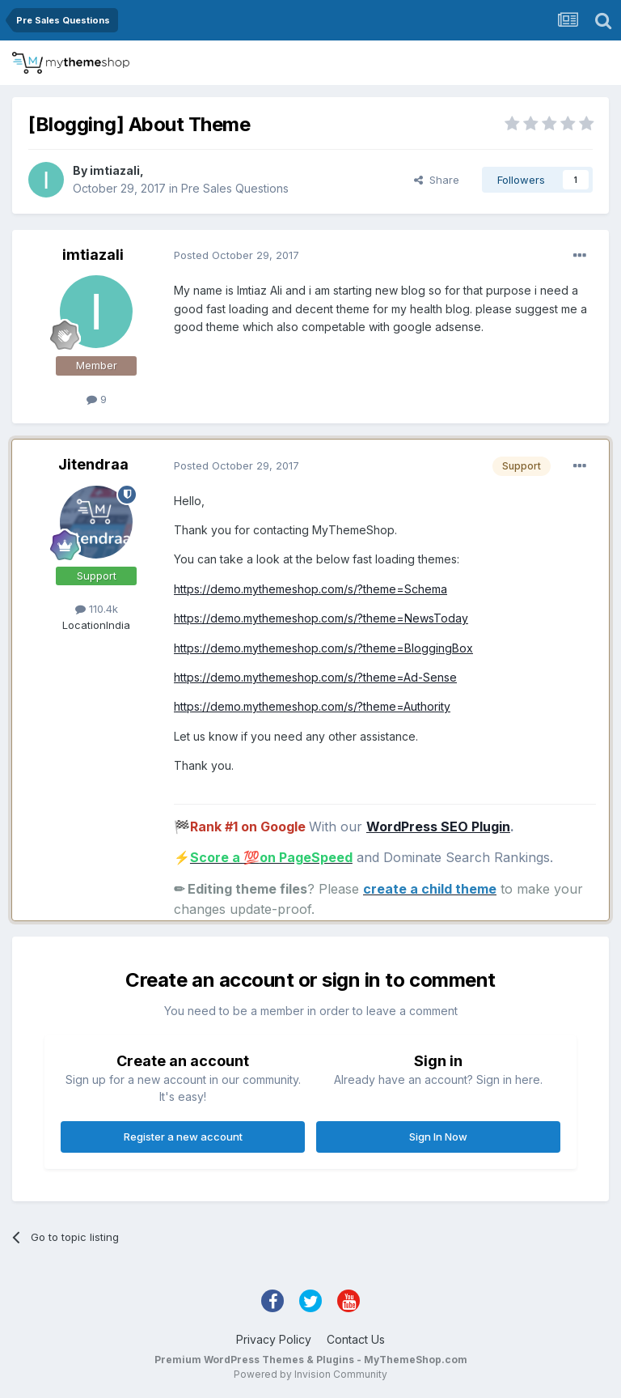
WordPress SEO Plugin (438, 826)
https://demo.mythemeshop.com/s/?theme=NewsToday (321, 618)
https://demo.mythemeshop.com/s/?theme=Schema (310, 589)
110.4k (96, 608)
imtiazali (115, 170)
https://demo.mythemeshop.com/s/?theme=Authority (312, 706)
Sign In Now (438, 1136)
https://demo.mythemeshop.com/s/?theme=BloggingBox (323, 648)
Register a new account (183, 1136)
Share (436, 179)
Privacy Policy (273, 1339)
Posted (236, 255)
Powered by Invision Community (310, 1374)
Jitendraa (93, 464)
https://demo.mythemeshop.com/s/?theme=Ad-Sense (315, 677)
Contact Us (356, 1339)
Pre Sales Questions (235, 188)
